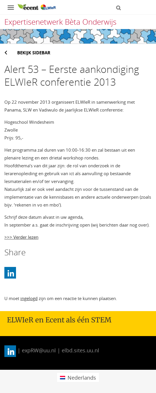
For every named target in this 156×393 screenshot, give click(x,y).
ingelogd (29, 298)
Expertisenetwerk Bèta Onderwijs (60, 22)
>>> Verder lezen (21, 237)
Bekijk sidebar (33, 52)
